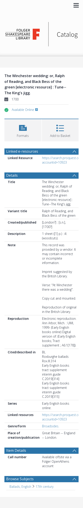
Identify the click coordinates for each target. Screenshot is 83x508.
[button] (22, 129)
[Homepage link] (41, 33)
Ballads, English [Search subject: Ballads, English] (20, 486)
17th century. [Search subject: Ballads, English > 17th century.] (45, 486)
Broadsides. (50, 426)
